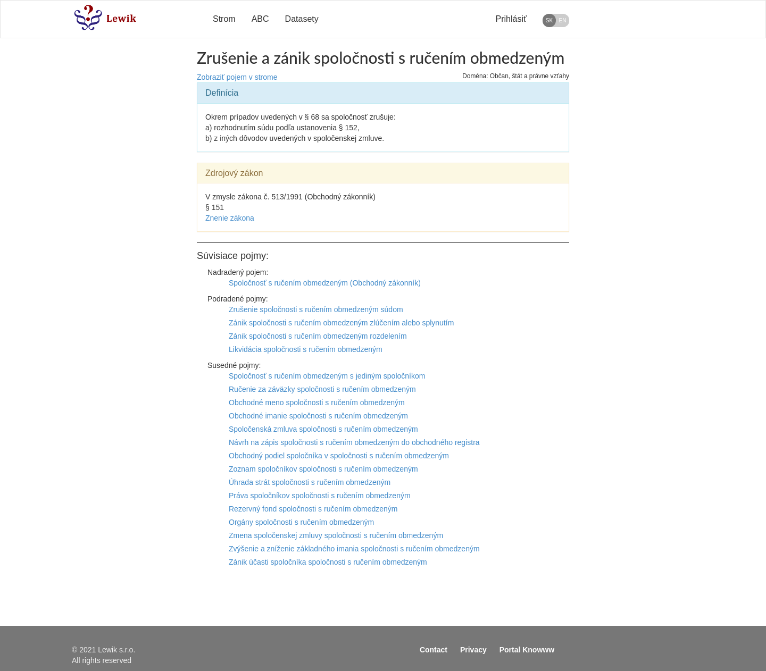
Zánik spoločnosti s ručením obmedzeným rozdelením (318, 336)
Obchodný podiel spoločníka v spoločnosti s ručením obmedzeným (339, 455)
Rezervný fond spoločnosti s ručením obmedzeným (313, 509)
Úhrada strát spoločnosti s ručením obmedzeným (309, 482)
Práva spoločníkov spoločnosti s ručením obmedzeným (320, 495)
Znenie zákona (229, 218)
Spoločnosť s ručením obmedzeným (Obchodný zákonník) (325, 283)
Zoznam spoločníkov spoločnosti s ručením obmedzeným (323, 469)
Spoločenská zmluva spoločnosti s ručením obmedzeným (323, 429)
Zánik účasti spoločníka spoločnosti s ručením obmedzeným (328, 562)
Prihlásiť (511, 18)
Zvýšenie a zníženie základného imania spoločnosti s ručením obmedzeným (354, 548)
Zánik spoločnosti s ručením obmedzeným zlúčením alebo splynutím (341, 322)
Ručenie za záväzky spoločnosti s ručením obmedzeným (322, 389)
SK (549, 20)
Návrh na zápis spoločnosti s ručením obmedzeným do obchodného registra (354, 442)
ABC (260, 18)
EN (563, 20)
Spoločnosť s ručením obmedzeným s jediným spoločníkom (327, 376)
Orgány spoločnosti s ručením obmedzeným (301, 522)
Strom (224, 18)
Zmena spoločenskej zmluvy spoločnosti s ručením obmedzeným (336, 535)
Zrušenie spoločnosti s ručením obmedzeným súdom (316, 309)
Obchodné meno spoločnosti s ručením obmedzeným (317, 402)
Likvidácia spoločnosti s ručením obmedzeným (305, 349)
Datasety (302, 18)
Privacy (473, 649)
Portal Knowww (526, 649)
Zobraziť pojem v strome (237, 77)
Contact (433, 649)
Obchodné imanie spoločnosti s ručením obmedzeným (318, 416)
